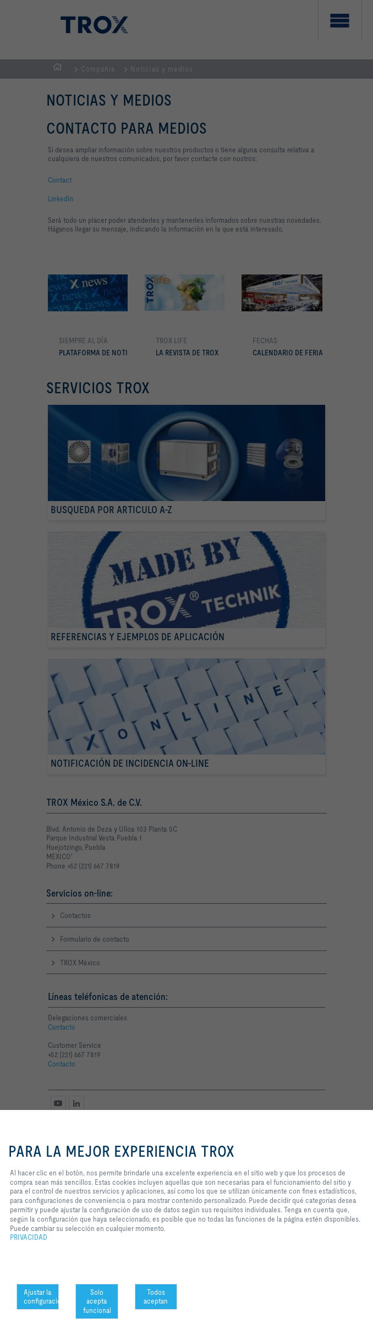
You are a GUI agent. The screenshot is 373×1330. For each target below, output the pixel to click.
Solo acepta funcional (97, 1301)
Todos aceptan (156, 1297)
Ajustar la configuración (41, 1297)
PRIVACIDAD (28, 1237)
